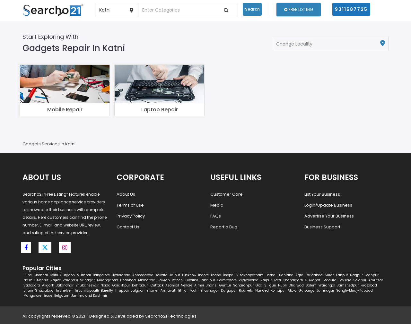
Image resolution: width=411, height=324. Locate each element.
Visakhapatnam (250, 275)
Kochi (193, 290)
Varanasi (70, 280)
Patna (270, 275)
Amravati (168, 290)
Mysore (345, 280)
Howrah (163, 280)
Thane (216, 275)
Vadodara (31, 285)
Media (216, 205)
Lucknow (189, 275)
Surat (329, 275)
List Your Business (322, 194)
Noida (105, 285)
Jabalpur (207, 280)
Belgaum (61, 295)
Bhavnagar (209, 290)
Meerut (42, 280)
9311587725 (351, 9)
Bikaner (152, 290)
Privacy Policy (131, 216)
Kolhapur (278, 290)
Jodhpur (372, 275)
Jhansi (211, 285)
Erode (47, 295)
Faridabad (314, 275)
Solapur (359, 280)
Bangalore (101, 275)
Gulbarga (307, 290)
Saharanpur (243, 285)
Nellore (186, 285)
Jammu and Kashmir (89, 295)
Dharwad (296, 285)
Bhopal (228, 275)
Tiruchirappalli (86, 290)
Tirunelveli (64, 290)
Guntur (225, 285)
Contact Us (128, 227)
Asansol (172, 285)
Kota (277, 280)
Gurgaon (67, 275)
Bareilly (107, 290)
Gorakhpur (121, 285)
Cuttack (157, 285)
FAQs (215, 216)
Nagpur (356, 275)
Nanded (262, 290)
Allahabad (146, 280)
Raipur (266, 280)
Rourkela (246, 290)
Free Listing (298, 9)
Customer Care (226, 194)
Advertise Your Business (329, 216)
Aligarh (48, 285)
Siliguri (270, 285)
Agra (299, 275)
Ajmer (199, 285)
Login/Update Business (328, 205)
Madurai (330, 280)
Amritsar (375, 280)
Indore (203, 275)
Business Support (322, 227)
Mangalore (32, 295)
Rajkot (55, 280)
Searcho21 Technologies (171, 316)
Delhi (54, 275)
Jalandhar (65, 285)
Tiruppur (122, 290)
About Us (126, 194)
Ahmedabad (142, 275)
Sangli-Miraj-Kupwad (354, 290)
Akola (292, 290)
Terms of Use (130, 205)
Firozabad (369, 285)
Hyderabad (121, 275)
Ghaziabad (44, 290)
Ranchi (178, 280)
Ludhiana (285, 275)
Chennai (41, 275)
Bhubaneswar (87, 285)
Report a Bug (223, 227)
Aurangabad (107, 280)
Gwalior (192, 280)
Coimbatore (227, 280)
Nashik (29, 280)
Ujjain (28, 290)
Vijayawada (248, 280)
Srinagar (87, 280)
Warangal (327, 285)
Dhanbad (128, 280)
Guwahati (313, 280)
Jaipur (175, 275)
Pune (27, 275)
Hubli (282, 285)
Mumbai (84, 275)
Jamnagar (325, 290)
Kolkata (161, 275)
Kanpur (342, 275)
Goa (259, 285)
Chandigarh (293, 280)
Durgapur (229, 290)
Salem (311, 285)
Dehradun (140, 285)
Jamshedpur (348, 285)
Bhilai (183, 290)
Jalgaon (137, 290)
